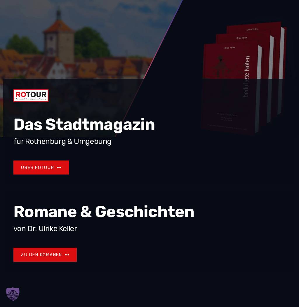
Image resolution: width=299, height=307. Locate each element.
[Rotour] (41, 168)
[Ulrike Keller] (45, 255)
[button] (13, 294)
